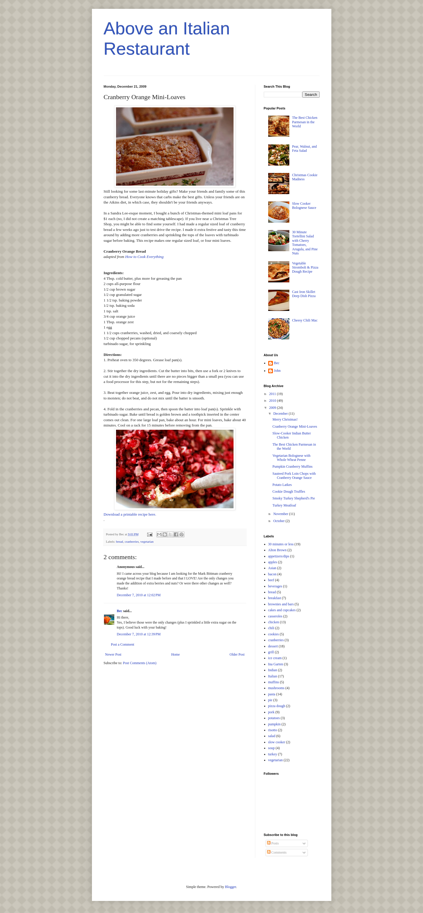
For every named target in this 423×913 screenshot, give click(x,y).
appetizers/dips (278, 556)
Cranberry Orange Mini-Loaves (294, 426)
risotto (272, 730)
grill (271, 652)
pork (271, 712)
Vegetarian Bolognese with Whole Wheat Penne (291, 458)
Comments (277, 852)
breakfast (274, 598)
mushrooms (276, 688)
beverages (275, 586)
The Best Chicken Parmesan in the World (304, 122)
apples (272, 562)
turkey (272, 754)
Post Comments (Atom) (140, 663)
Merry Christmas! (285, 419)
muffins (273, 682)
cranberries (132, 541)
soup (271, 748)
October (279, 521)
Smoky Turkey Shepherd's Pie (293, 498)
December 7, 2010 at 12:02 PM (139, 595)
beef (271, 580)
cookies (273, 634)
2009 (273, 408)
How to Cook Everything (144, 256)
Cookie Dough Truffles (288, 491)
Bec (119, 611)
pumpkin (274, 724)
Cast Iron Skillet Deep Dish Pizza (303, 294)
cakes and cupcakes (282, 610)
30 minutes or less (281, 544)
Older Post (237, 654)
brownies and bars (281, 604)
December (280, 413)
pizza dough (276, 706)
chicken (273, 622)
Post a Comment (122, 644)
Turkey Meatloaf (284, 505)
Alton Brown (277, 550)
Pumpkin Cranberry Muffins (292, 466)
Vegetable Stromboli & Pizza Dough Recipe (305, 267)
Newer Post (113, 654)
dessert (273, 646)
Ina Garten (275, 664)
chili (271, 628)
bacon (272, 574)
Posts (273, 843)
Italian (272, 676)
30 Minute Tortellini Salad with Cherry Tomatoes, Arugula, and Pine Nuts (305, 242)
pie (270, 700)
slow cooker (276, 742)
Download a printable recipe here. (130, 514)
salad (272, 736)
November (281, 514)
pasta (272, 694)
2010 (273, 401)
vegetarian (147, 541)
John (277, 371)
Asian (272, 568)
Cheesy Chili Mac (305, 320)
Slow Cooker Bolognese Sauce (304, 205)
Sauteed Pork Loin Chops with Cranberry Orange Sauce (293, 476)
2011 (273, 394)
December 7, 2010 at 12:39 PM (139, 634)
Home (175, 654)
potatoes (274, 718)
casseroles (275, 616)
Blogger (230, 887)
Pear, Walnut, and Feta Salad (304, 148)
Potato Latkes (282, 485)
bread (119, 541)
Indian (272, 670)
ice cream (275, 658)
